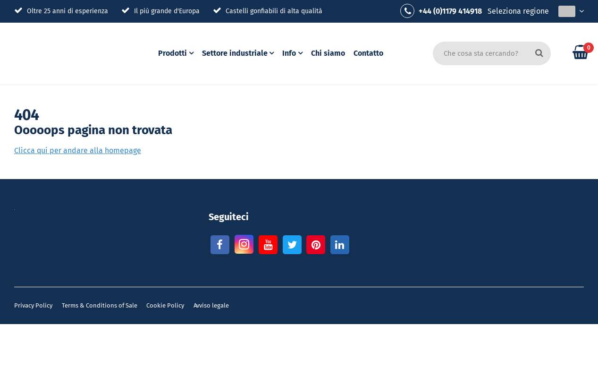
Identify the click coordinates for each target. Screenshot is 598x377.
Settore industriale (235, 53)
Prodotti (172, 53)
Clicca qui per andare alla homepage (77, 150)
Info (290, 53)
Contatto (370, 53)
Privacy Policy (33, 305)
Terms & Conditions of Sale (99, 305)
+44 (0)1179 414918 (441, 11)
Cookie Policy (165, 305)
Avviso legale (211, 305)
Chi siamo (329, 53)
